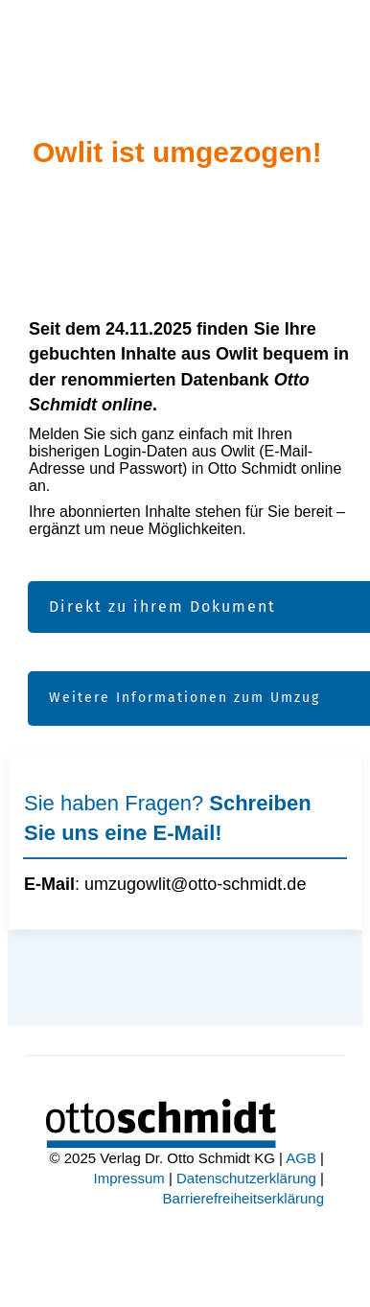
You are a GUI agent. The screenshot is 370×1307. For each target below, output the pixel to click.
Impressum (129, 1178)
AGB (301, 1158)
